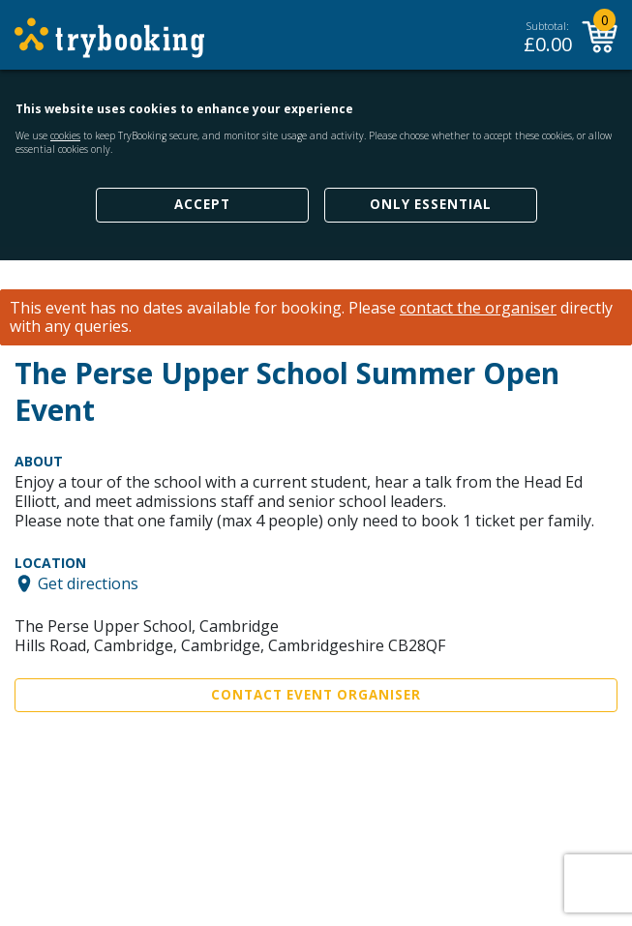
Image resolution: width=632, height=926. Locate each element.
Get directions (88, 583)
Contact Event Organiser (316, 694)
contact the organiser (478, 308)
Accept (202, 204)
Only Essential (431, 204)
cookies (65, 135)
